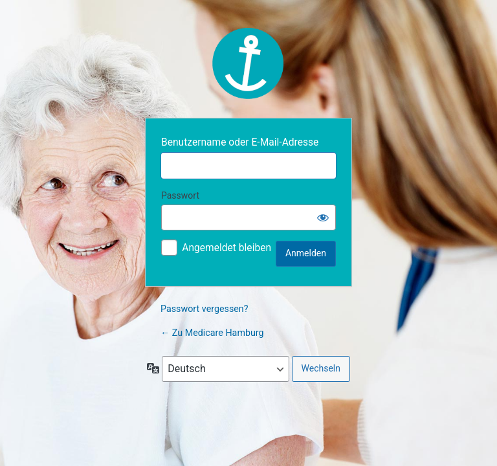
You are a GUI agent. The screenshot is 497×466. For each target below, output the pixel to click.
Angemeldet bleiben (226, 248)
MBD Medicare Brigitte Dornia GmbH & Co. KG (248, 63)
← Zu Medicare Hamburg (212, 332)
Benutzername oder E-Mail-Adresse (239, 142)
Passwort (180, 195)
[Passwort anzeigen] (323, 217)
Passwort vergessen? (204, 309)
